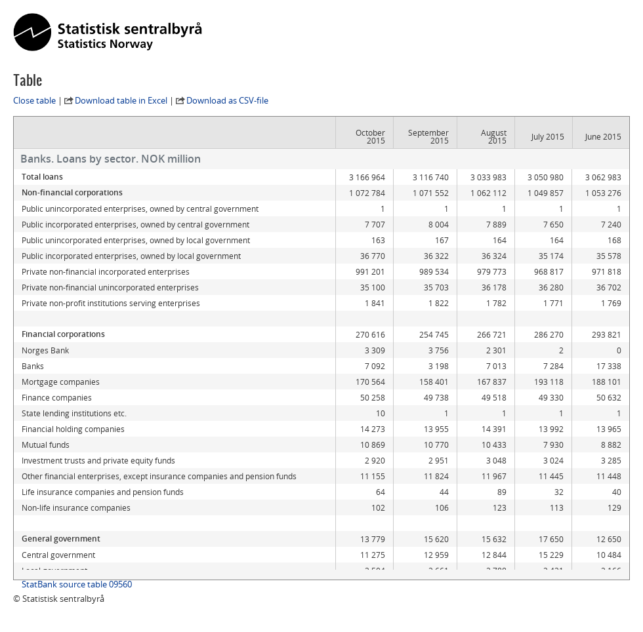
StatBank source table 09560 (77, 584)
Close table (34, 100)
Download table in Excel (121, 100)
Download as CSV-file (227, 100)
